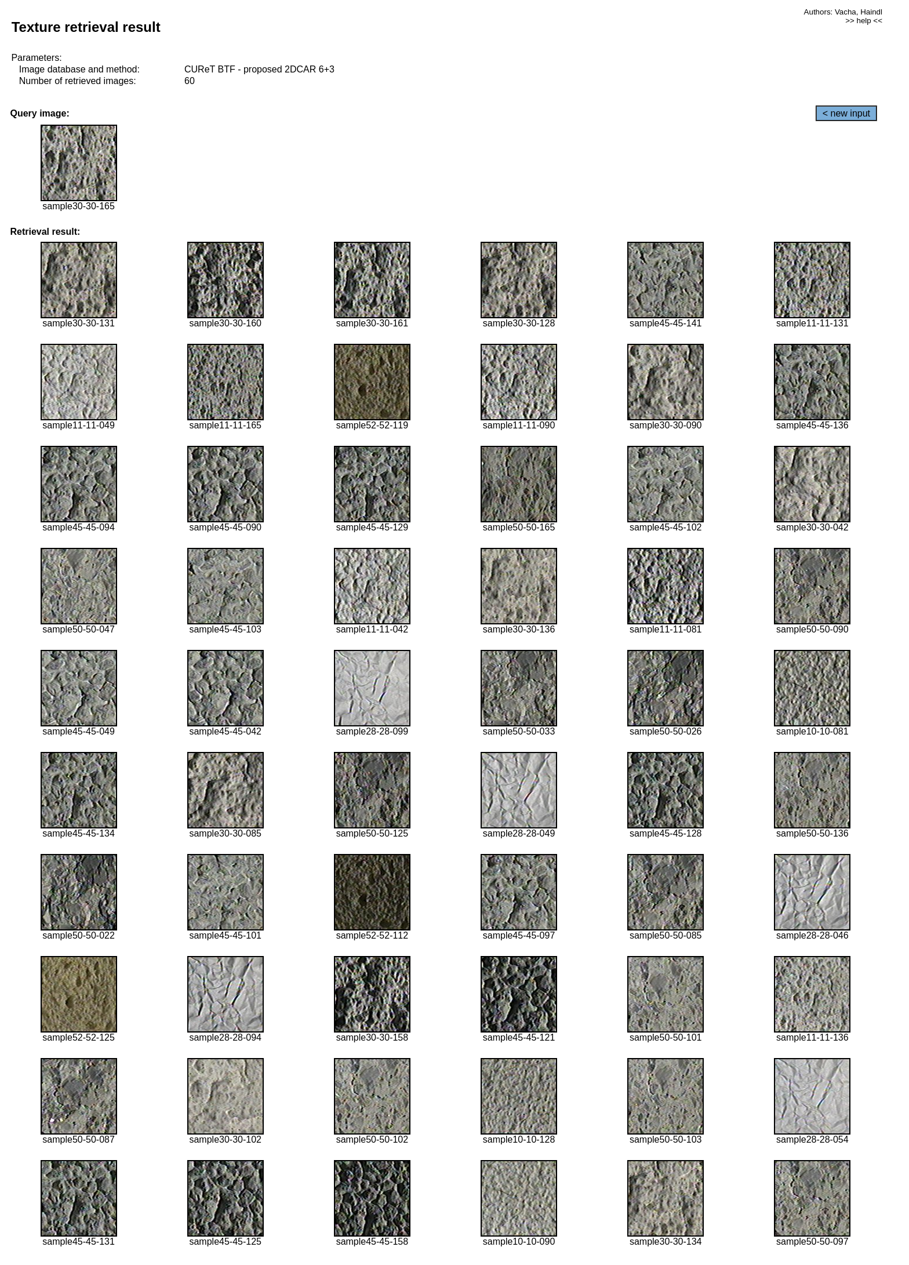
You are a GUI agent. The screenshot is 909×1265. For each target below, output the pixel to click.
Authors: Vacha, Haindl (843, 12)
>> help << (863, 20)
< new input (846, 113)
